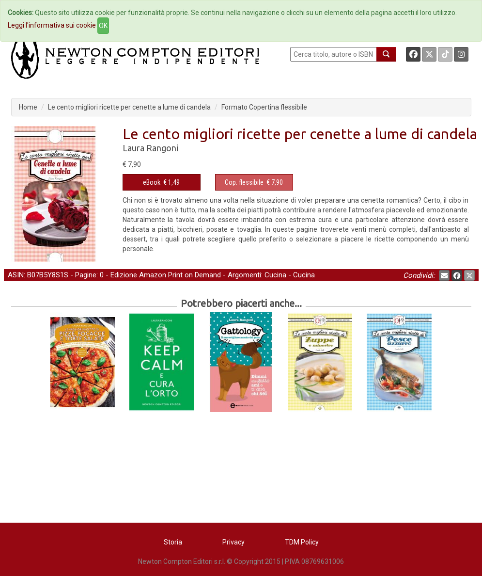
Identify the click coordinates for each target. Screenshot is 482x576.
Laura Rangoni (150, 148)
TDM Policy (302, 542)
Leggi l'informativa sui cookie (52, 25)
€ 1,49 (161, 182)
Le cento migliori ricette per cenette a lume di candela (129, 107)
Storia (173, 542)
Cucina (275, 275)
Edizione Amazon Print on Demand (165, 275)
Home (28, 107)
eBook (151, 182)
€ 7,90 (254, 182)
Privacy (233, 542)
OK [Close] (103, 26)
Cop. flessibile (244, 182)
